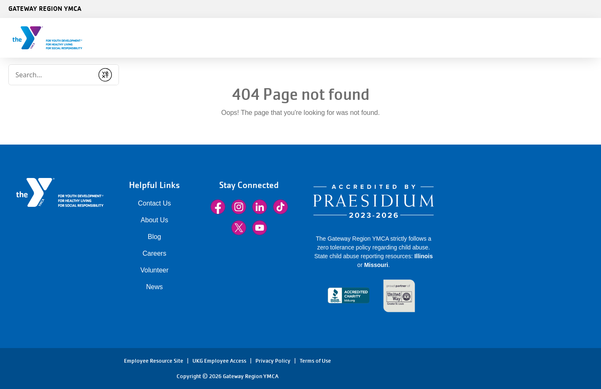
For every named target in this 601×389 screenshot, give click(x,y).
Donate (573, 38)
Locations (419, 38)
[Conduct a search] (133, 35)
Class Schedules (280, 38)
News (154, 286)
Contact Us (154, 203)
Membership (220, 38)
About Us (154, 220)
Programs (338, 38)
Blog (154, 236)
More (380, 38)
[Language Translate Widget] (552, 7)
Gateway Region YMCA (44, 8)
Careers (155, 253)
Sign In (528, 38)
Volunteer (154, 270)
